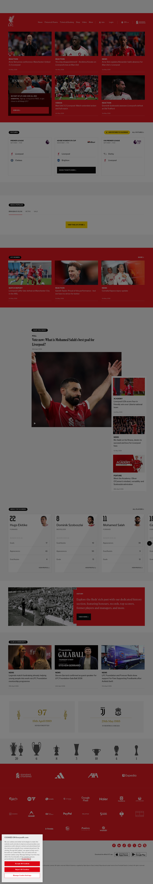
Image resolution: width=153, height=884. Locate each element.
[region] (22, 858)
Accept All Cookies (22, 863)
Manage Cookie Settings (22, 875)
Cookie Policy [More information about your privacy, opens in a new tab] (26, 859)
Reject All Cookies (22, 869)
